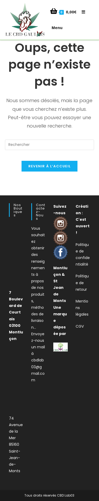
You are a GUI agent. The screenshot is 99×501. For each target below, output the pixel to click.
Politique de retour (82, 282)
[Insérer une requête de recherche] (49, 145)
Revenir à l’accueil (49, 166)
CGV (80, 326)
